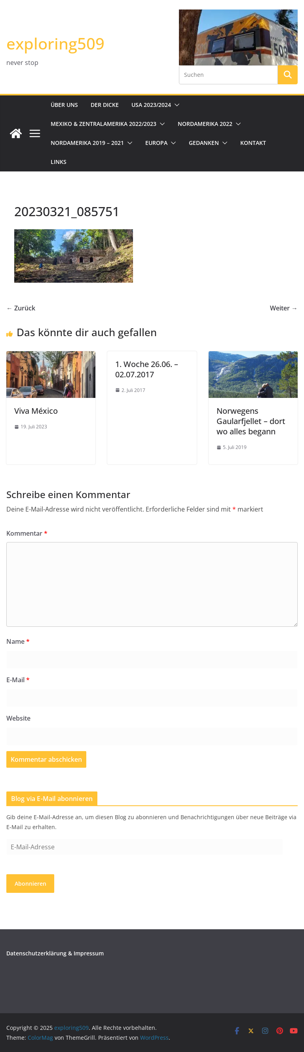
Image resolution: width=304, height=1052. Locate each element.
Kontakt (253, 142)
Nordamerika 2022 (205, 123)
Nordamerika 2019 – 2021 (87, 142)
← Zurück (20, 308)
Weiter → (284, 308)
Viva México (36, 410)
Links (58, 162)
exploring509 (55, 43)
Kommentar (27, 533)
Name (18, 641)
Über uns (64, 104)
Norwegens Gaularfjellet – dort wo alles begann (251, 421)
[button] (175, 104)
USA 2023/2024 (151, 104)
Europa (156, 142)
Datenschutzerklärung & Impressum (55, 953)
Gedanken (204, 142)
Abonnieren (30, 883)
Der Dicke (105, 104)
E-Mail (18, 679)
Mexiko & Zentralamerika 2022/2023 (103, 123)
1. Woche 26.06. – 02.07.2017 (146, 369)
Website (18, 718)
